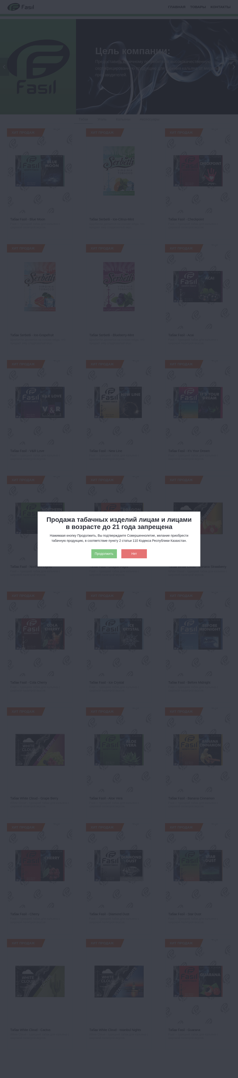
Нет (134, 554)
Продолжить (104, 554)
